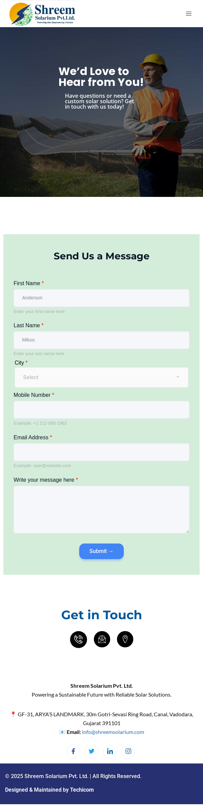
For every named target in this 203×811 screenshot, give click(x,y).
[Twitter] (91, 751)
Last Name (29, 325)
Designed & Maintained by (49, 790)
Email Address (33, 437)
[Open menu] (188, 13)
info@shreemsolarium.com (113, 732)
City (21, 363)
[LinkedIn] (110, 751)
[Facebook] (73, 751)
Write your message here (46, 480)
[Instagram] (128, 751)
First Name (29, 283)
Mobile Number (34, 395)
